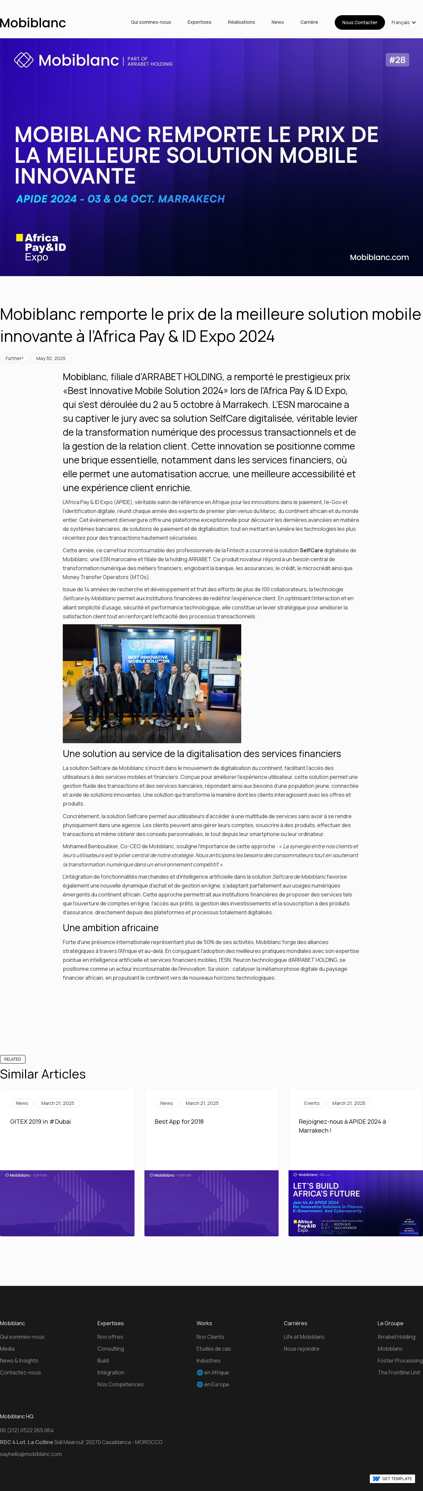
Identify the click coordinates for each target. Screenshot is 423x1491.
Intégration (110, 1372)
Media (7, 1348)
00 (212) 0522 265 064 (27, 1430)
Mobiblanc (390, 1348)
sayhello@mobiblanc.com (31, 1454)
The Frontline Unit (399, 1372)
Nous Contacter (359, 22)
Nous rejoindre (302, 1348)
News (278, 22)
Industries (209, 1360)
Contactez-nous (20, 1372)
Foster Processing (400, 1360)
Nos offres (110, 1336)
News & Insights (19, 1360)
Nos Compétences (120, 1384)
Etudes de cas (214, 1348)
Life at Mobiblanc (304, 1336)
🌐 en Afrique (213, 1372)
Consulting (110, 1348)
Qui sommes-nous (151, 22)
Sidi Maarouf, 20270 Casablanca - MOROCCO (81, 1442)
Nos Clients (210, 1336)
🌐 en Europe (213, 1384)
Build (103, 1360)
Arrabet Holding (396, 1336)
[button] (404, 22)
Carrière (309, 22)
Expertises (200, 22)
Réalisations (241, 22)
